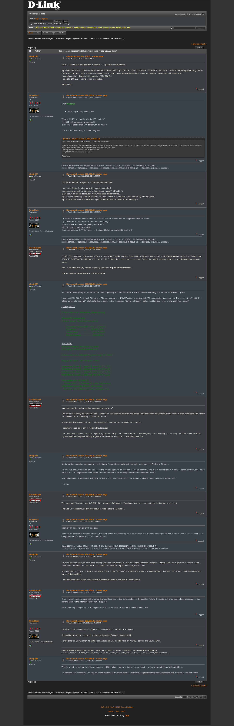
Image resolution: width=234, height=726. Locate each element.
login (37, 19)
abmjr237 (33, 56)
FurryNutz (34, 95)
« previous (195, 44)
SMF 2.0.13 (105, 707)
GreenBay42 (35, 248)
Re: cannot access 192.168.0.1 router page (86, 95)
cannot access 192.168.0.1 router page (84, 56)
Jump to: (179, 697)
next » (204, 44)
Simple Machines (127, 707)
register (45, 19)
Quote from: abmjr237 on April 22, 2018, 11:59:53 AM (81, 139)
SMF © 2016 (115, 707)
